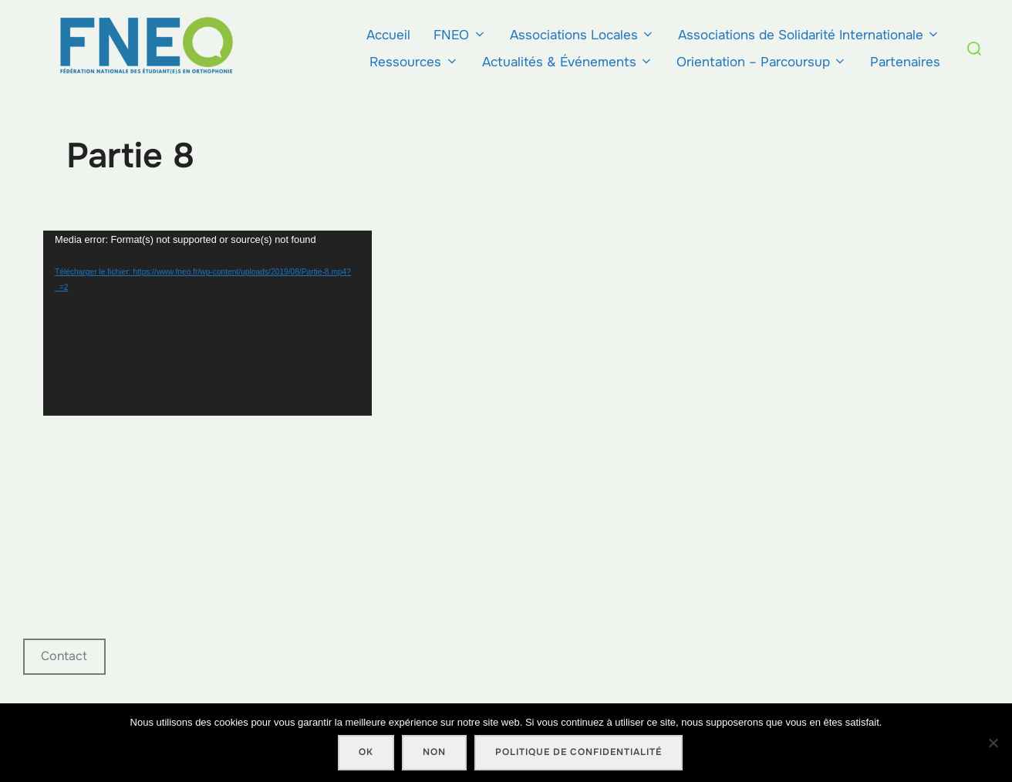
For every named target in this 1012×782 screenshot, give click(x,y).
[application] (207, 323)
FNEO (459, 35)
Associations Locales (582, 35)
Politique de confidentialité (578, 752)
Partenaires (905, 62)
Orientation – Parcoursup (761, 62)
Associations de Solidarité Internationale (809, 35)
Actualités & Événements (567, 62)
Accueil (388, 35)
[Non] (992, 742)
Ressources (413, 62)
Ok (366, 752)
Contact (64, 656)
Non (434, 752)
